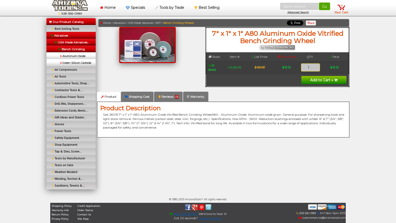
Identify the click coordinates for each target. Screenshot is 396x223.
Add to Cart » (323, 80)
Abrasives (119, 22)
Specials (135, 7)
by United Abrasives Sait (277, 47)
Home (108, 7)
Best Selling (206, 7)
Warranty (195, 96)
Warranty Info (60, 210)
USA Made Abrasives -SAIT (144, 22)
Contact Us (84, 214)
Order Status (85, 210)
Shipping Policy (61, 206)
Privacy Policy (60, 218)
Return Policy (60, 214)
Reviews (168, 97)
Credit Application (88, 206)
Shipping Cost (137, 96)
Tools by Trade (169, 7)
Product (108, 96)
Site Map (83, 218)
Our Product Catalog (66, 22)
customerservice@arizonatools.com (322, 217)
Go (324, 6)
